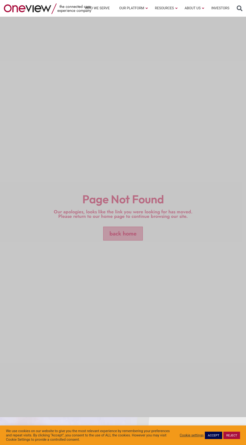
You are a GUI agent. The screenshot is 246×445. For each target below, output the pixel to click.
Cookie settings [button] (192, 435)
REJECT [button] (231, 435)
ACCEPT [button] (213, 435)
